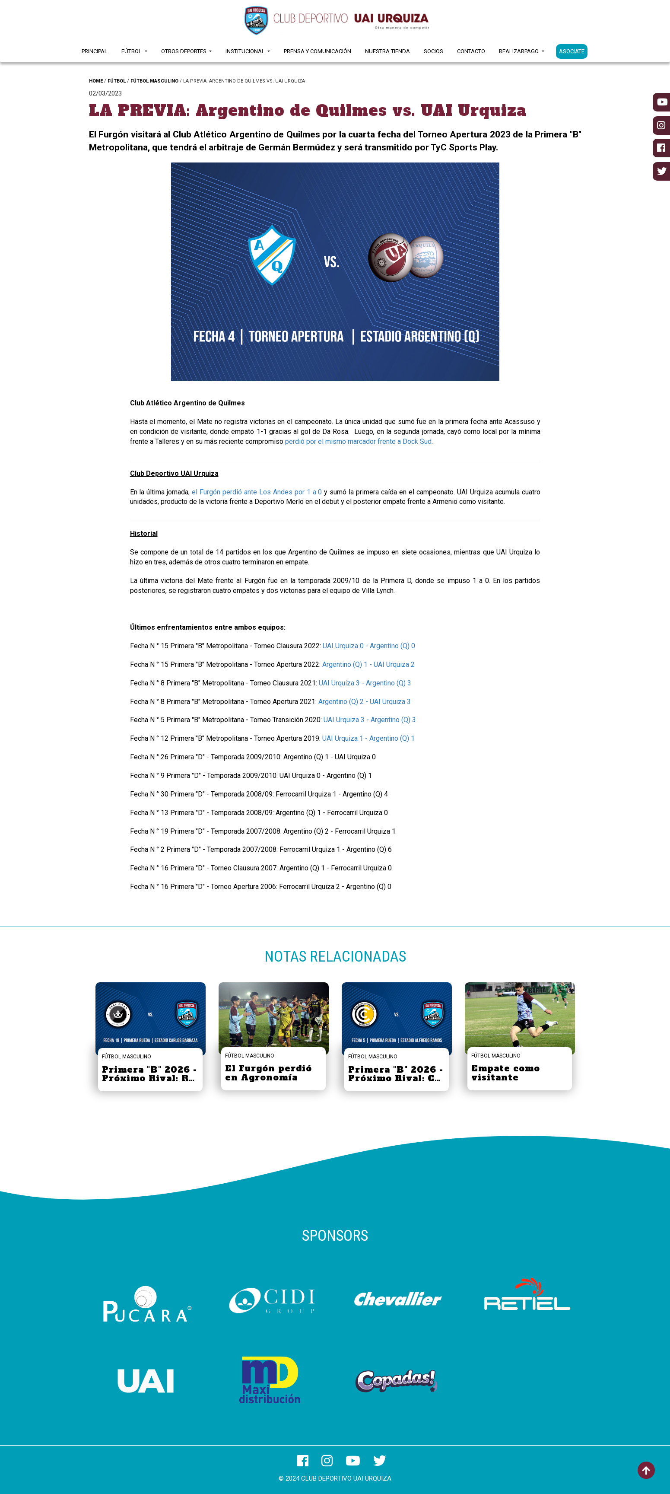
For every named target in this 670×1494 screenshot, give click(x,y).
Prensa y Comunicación (317, 51)
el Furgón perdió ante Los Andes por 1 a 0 (257, 492)
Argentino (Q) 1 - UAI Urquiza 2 (368, 664)
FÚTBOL (117, 81)
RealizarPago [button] (519, 51)
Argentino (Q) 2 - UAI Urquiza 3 (364, 702)
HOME (96, 81)
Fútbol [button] (132, 51)
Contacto (471, 51)
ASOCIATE (571, 51)
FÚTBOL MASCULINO (154, 81)
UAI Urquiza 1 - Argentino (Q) (365, 738)
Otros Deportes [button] (184, 51)
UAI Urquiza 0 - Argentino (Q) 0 (369, 646)
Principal (95, 51)
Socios (433, 51)
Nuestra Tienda (387, 51)
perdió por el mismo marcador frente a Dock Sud (358, 441)
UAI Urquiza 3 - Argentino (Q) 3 (365, 683)
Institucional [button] (245, 51)
